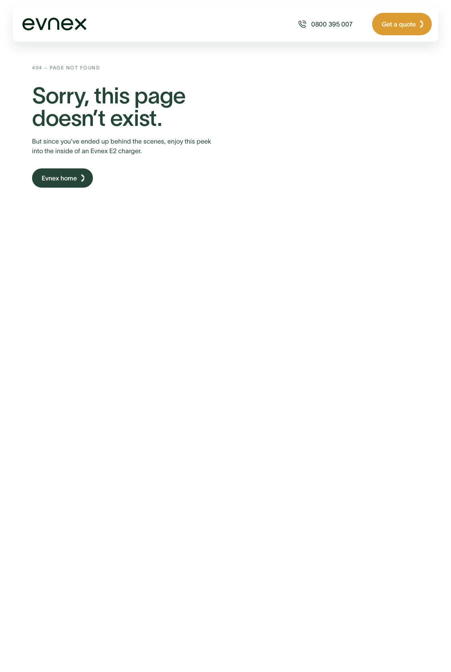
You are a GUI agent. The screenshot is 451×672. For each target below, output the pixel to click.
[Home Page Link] (50, 24)
